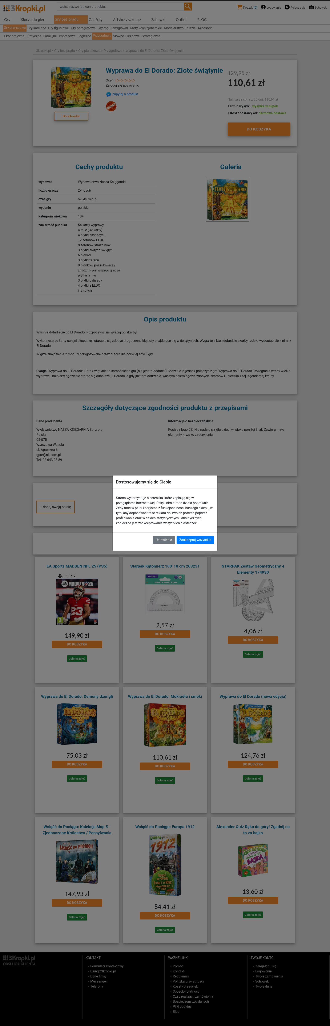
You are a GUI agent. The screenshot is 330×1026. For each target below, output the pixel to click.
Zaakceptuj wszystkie (195, 540)
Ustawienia (164, 540)
